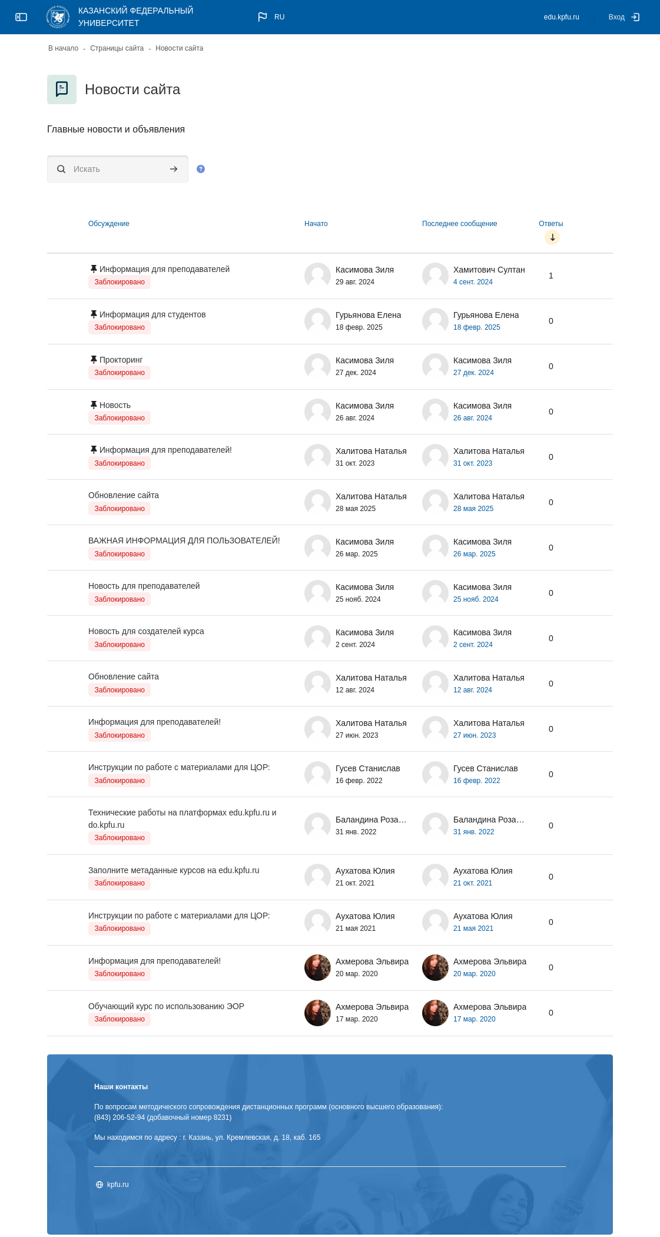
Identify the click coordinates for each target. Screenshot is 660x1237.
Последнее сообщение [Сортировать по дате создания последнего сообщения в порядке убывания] (460, 224)
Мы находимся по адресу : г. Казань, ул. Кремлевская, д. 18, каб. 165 (207, 1140)
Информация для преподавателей (165, 269)
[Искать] (117, 169)
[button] (270, 17)
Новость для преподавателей (144, 587)
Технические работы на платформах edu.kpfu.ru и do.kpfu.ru (183, 820)
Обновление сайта (124, 496)
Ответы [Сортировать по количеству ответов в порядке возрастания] (551, 224)
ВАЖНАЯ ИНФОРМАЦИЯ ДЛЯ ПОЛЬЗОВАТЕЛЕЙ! (185, 541)
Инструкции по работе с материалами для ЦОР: (180, 769)
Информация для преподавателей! (167, 450)
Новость (115, 405)
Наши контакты (121, 1089)
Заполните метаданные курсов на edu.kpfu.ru (174, 872)
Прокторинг (121, 359)
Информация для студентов (153, 314)
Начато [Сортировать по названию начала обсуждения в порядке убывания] (316, 224)
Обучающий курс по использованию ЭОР (167, 1008)
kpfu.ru (118, 1187)
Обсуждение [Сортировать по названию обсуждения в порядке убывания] (109, 224)
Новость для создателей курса (146, 632)
